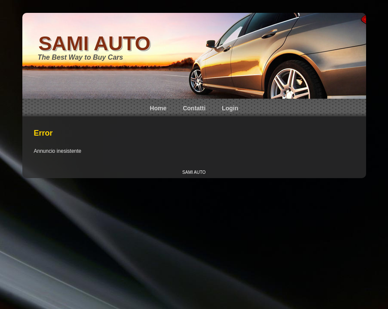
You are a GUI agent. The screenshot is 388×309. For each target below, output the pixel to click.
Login (230, 108)
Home (158, 108)
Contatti (194, 108)
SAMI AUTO (94, 43)
